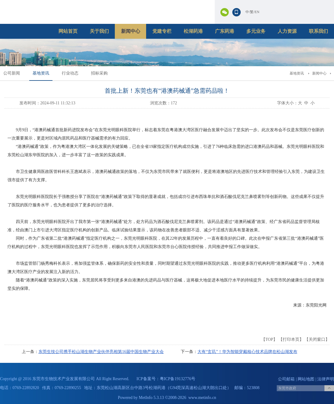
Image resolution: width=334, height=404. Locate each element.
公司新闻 (11, 73)
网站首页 (68, 31)
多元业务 (255, 31)
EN (257, 12)
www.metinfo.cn (202, 397)
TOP (269, 339)
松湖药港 (193, 31)
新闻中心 (130, 31)
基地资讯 (41, 73)
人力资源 (287, 31)
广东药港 (224, 31)
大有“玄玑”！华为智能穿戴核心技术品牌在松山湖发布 (247, 351)
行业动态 (70, 73)
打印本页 (291, 339)
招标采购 (99, 73)
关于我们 (99, 31)
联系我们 (318, 31)
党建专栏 (161, 31)
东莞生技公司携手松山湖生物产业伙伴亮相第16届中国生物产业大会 (101, 351)
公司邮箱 (286, 379)
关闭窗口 (317, 339)
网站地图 (306, 379)
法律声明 (325, 379)
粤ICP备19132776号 (178, 379)
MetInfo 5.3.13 (151, 397)
